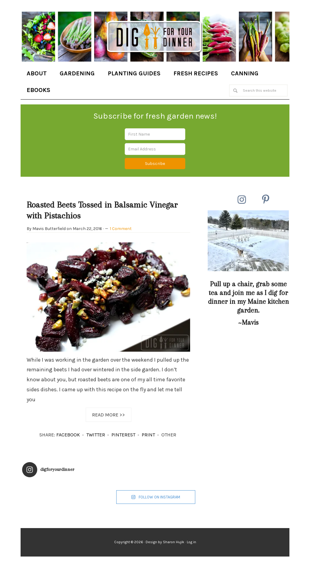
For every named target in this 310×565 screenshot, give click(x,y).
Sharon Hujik (173, 542)
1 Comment (121, 228)
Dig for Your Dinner (155, 37)
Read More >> (108, 415)
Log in (191, 542)
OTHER (168, 435)
